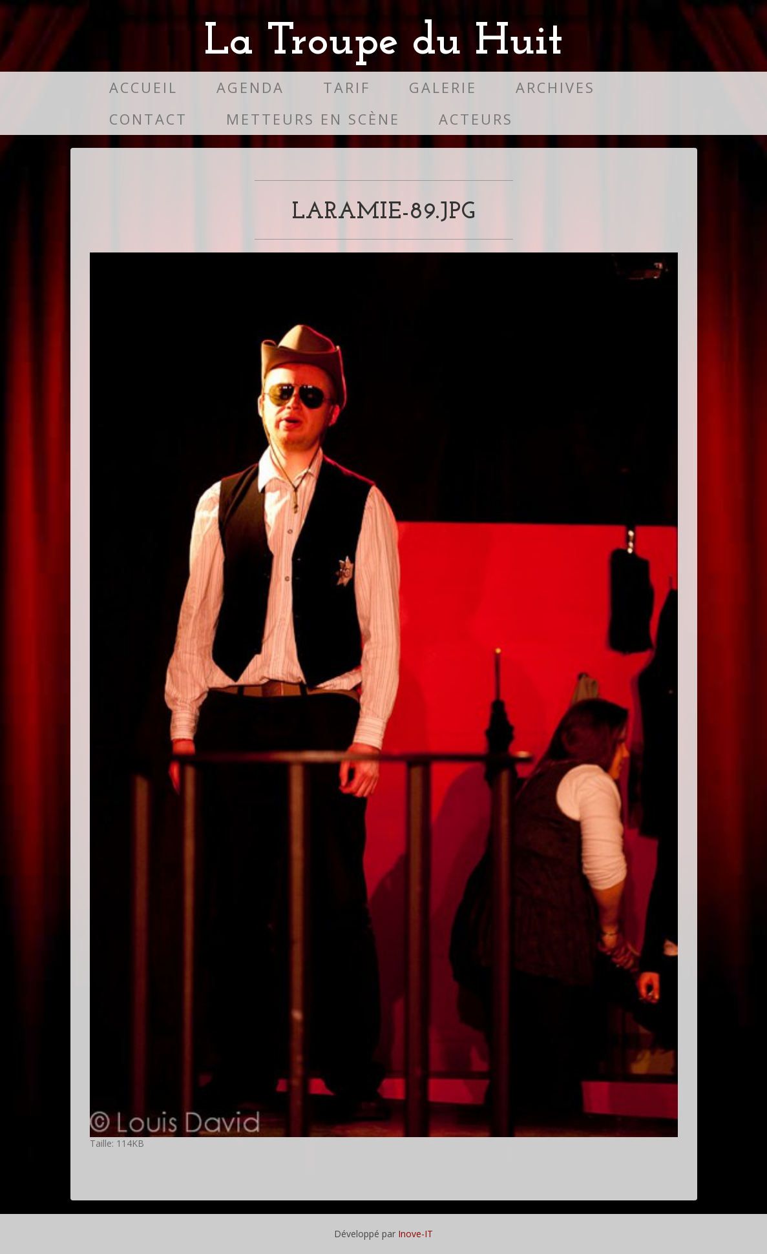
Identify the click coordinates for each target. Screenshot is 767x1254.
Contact (148, 119)
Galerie (443, 87)
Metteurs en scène (313, 119)
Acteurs (476, 119)
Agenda (250, 87)
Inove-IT (415, 1234)
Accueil (143, 87)
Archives (555, 87)
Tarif (346, 87)
